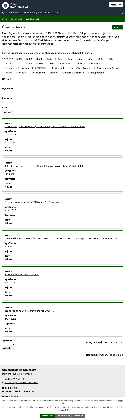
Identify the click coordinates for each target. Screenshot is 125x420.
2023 (19, 63)
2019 (90, 58)
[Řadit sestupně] (10, 79)
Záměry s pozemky (73, 72)
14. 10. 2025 (10, 210)
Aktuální (9, 150)
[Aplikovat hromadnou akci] (8, 348)
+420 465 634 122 (14, 379)
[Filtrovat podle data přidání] (62, 93)
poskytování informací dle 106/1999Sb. (26, 68)
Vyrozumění (38, 72)
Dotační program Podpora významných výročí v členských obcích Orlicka (47, 126)
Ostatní (81, 63)
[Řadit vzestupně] (10, 78)
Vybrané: (7, 340)
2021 (111, 58)
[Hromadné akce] (9, 344)
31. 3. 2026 (10, 142)
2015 (49, 58)
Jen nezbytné (63, 415)
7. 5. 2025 (10, 282)
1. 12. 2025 (10, 174)
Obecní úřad (16, 19)
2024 (30, 63)
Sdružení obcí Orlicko (108, 68)
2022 (8, 63)
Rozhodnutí (58, 68)
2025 (40, 63)
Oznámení (95, 63)
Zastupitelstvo (97, 72)
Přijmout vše (47, 415)
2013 (29, 58)
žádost (54, 72)
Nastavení (78, 415)
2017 (70, 58)
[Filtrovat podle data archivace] (62, 102)
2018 (80, 58)
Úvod (4, 19)
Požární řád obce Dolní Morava (23, 274)
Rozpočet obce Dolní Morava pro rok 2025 (30, 310)
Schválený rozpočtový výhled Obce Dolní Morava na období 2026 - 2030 (46, 166)
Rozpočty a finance (80, 68)
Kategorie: (7, 58)
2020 (100, 58)
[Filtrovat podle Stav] (62, 112)
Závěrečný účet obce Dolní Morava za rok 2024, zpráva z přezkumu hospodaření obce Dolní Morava (61, 238)
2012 (19, 58)
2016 (60, 58)
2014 (39, 58)
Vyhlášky (21, 72)
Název (5, 79)
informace (65, 63)
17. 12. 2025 (10, 134)
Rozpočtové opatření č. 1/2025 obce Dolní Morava (34, 202)
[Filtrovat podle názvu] (62, 83)
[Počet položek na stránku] (118, 342)
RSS (118, 27)
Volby (8, 72)
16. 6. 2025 (10, 246)
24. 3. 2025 (10, 318)
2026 (51, 63)
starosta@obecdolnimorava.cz (21, 382)
